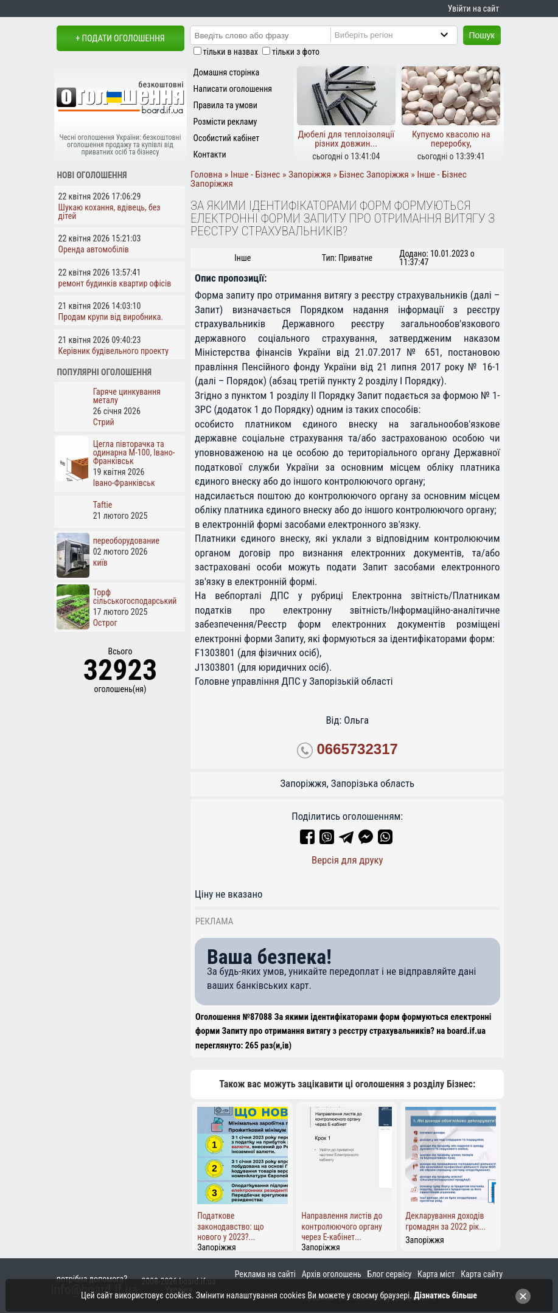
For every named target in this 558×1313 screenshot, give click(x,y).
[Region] (404, 34)
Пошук (482, 35)
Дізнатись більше (445, 1295)
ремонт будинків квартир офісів (115, 283)
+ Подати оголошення (119, 38)
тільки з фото (295, 52)
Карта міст (436, 1274)
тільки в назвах (230, 52)
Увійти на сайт (473, 8)
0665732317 (356, 749)
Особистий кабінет (227, 138)
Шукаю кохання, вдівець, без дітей (109, 212)
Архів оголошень (331, 1274)
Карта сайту (482, 1274)
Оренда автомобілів (93, 249)
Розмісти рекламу (225, 121)
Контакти (210, 154)
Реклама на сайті (265, 1274)
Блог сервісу (390, 1274)
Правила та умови (225, 105)
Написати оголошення (233, 89)
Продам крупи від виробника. (111, 317)
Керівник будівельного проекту (113, 351)
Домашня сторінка (227, 72)
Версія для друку (347, 860)
